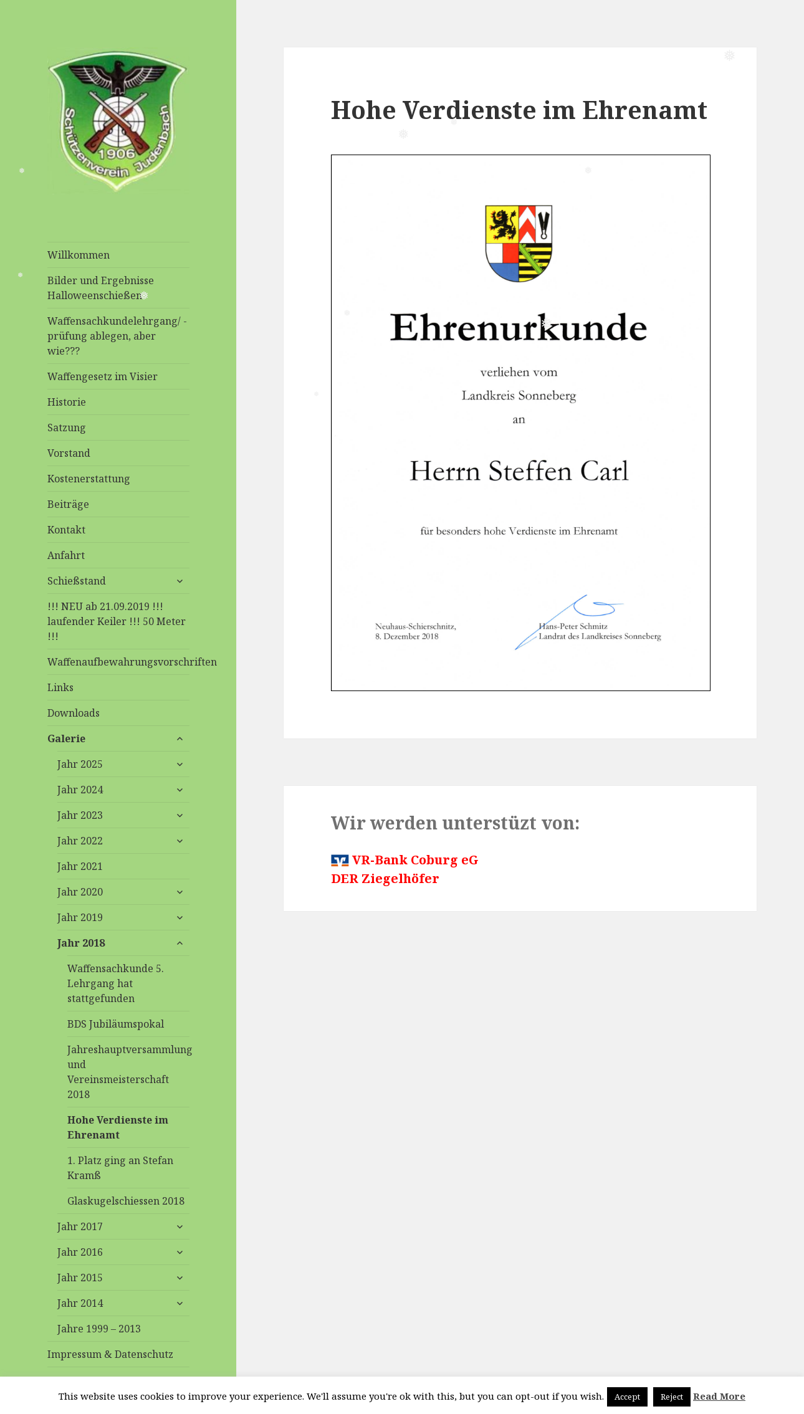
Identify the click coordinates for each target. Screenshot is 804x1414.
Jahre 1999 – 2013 (99, 1328)
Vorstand (68, 453)
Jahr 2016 (80, 1252)
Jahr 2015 (80, 1277)
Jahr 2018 (81, 943)
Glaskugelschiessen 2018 (125, 1201)
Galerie (66, 738)
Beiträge (68, 504)
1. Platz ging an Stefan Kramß (120, 1168)
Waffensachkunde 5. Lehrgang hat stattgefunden (115, 983)
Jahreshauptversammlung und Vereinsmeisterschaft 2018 (128, 1072)
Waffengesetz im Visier (102, 376)
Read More (719, 1396)
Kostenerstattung (88, 478)
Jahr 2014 (80, 1303)
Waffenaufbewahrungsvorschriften (118, 662)
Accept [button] (627, 1396)
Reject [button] (672, 1396)
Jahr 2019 (80, 917)
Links (60, 687)
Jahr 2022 (80, 841)
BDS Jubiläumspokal (115, 1024)
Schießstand (76, 581)
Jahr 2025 (80, 764)
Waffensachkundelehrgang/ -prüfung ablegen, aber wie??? (117, 336)
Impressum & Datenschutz (110, 1354)
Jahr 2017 (80, 1226)
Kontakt (66, 530)
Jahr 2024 (80, 789)
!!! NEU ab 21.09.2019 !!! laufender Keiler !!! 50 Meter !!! (116, 621)
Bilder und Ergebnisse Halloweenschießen (100, 288)
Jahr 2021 (80, 866)
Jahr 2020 (80, 892)
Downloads (73, 713)
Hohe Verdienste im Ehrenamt (117, 1127)
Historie (66, 402)
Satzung (66, 427)
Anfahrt (66, 555)
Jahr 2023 (80, 815)
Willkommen (78, 255)
